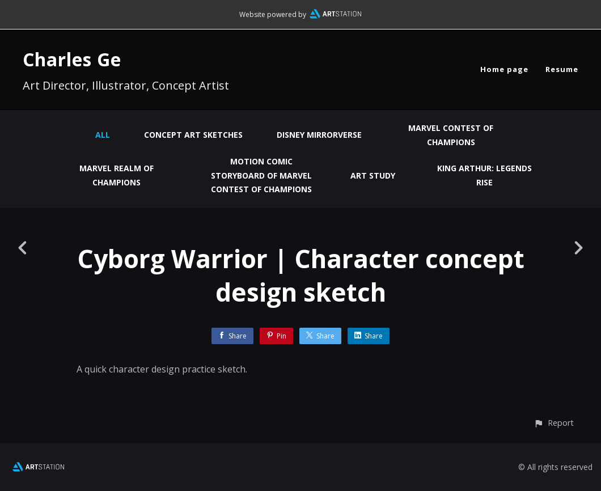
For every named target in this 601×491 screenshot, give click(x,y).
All (102, 134)
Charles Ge (72, 59)
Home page (504, 69)
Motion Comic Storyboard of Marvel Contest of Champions (261, 175)
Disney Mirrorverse (319, 134)
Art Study (372, 175)
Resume (561, 69)
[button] (553, 422)
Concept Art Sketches (193, 134)
